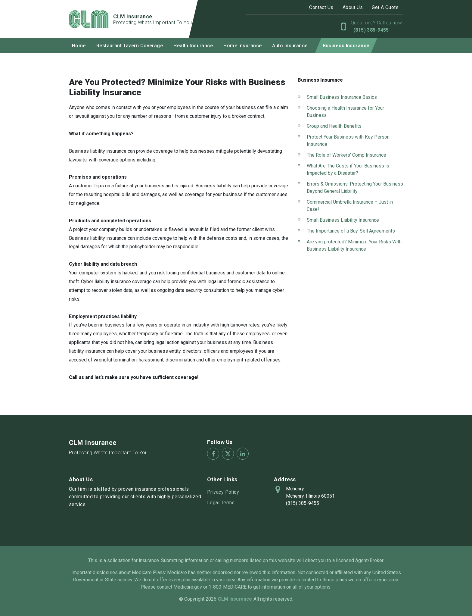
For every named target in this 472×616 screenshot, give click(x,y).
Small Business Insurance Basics (342, 97)
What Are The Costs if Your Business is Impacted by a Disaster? (348, 169)
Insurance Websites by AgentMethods (236, 606)
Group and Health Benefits (334, 126)
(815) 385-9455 (370, 30)
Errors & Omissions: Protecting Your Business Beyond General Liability (355, 187)
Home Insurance (242, 45)
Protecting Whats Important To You (108, 452)
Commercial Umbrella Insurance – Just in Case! (350, 205)
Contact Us (321, 7)
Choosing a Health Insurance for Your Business (345, 111)
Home (79, 45)
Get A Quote (385, 7)
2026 (211, 599)
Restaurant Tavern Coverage (129, 45)
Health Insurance (193, 45)
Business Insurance (346, 45)
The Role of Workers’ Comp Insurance (346, 155)
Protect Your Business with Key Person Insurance (348, 140)
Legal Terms (221, 502)
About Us (353, 7)
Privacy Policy (223, 492)
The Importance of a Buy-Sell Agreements (351, 231)
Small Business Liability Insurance (343, 220)
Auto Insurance (289, 45)
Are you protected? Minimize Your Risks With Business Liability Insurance (354, 245)
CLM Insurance (93, 442)
